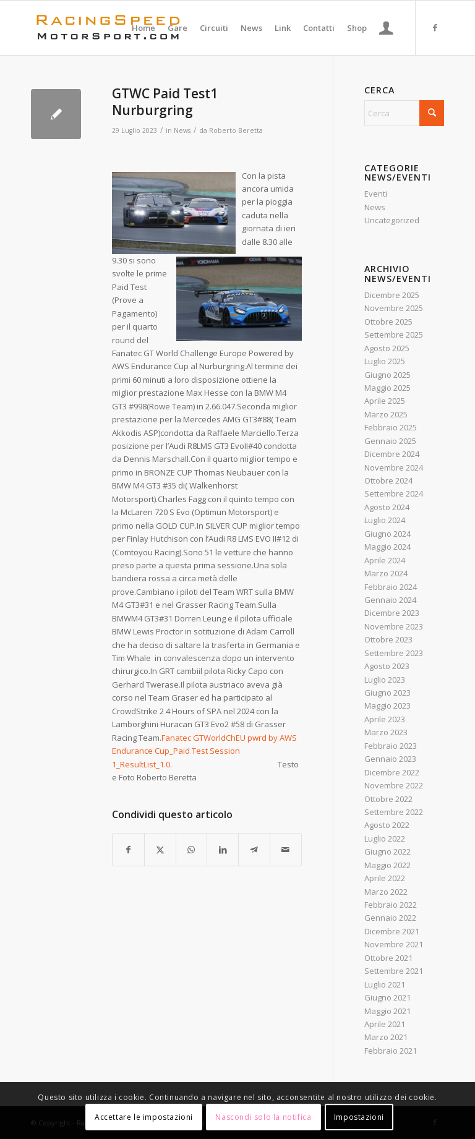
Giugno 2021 (387, 997)
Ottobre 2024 (388, 480)
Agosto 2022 (386, 824)
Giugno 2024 (387, 533)
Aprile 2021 (384, 1024)
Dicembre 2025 (391, 295)
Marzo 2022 (386, 891)
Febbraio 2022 (390, 904)
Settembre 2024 (393, 493)
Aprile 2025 (384, 400)
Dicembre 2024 (391, 453)
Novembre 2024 (393, 467)
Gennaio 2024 (390, 599)
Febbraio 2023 (390, 745)
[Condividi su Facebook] (128, 850)
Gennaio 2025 (390, 440)
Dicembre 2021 (391, 931)
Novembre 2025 (393, 308)
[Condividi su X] (160, 850)
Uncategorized (391, 220)
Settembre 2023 (393, 653)
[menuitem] (143, 28)
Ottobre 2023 (388, 639)
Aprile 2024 (384, 560)
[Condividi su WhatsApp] (191, 850)
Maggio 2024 (387, 546)
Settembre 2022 (393, 811)
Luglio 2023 (384, 679)
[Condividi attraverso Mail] (285, 850)
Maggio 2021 (387, 1011)
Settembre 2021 (393, 970)
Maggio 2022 (387, 865)
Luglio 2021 (384, 984)
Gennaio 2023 (390, 758)
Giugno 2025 (387, 374)
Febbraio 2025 (390, 427)
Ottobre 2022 (388, 798)
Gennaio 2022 (390, 917)
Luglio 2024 (384, 520)
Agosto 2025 (386, 348)
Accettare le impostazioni (144, 1117)
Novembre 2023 (393, 626)
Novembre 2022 (393, 785)
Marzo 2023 (386, 732)
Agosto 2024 (386, 507)
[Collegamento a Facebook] (435, 27)
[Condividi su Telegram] (254, 850)
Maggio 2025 (387, 387)
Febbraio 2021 (390, 1050)
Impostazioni (359, 1117)
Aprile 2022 (384, 878)
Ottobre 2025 (388, 321)
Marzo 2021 (386, 1037)
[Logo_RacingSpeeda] (108, 28)
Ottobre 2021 (388, 957)
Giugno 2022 (387, 851)
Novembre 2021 (393, 944)
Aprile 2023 (384, 719)
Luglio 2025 (384, 361)
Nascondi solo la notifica (263, 1117)
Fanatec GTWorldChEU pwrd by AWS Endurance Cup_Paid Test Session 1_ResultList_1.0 (204, 751)
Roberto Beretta (236, 130)
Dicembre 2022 (391, 772)
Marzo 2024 (386, 573)
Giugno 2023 (387, 692)
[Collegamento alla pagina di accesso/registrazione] (386, 28)
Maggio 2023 (387, 705)
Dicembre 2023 (391, 612)
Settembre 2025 (393, 334)
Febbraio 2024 (390, 586)
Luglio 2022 (384, 838)
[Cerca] (404, 113)
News (182, 130)
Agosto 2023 (386, 666)
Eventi (375, 193)
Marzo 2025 (386, 414)
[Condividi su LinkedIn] (222, 850)
